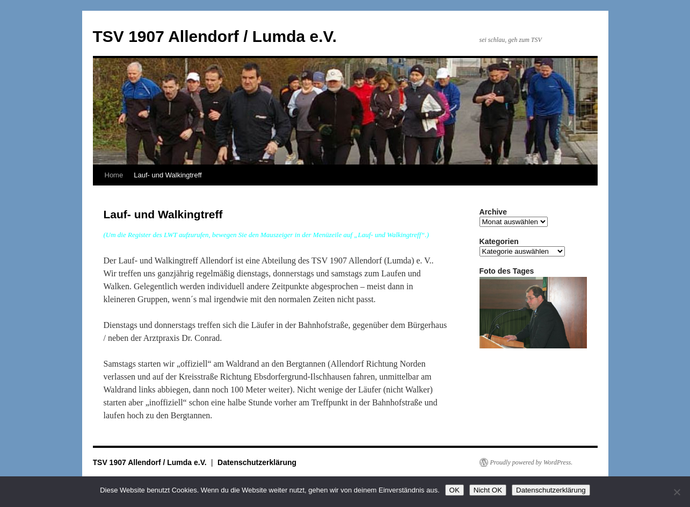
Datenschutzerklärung (256, 462)
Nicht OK (488, 490)
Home (114, 175)
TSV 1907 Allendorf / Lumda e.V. (215, 36)
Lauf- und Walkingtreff (167, 175)
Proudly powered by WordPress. (531, 462)
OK (454, 490)
